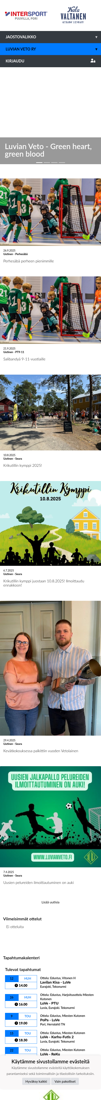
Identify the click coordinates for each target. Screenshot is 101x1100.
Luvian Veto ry (53, 49)
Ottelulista (13, 841)
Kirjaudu (50, 61)
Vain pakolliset (65, 1081)
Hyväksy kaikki (36, 1081)
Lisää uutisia (50, 801)
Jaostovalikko (53, 37)
